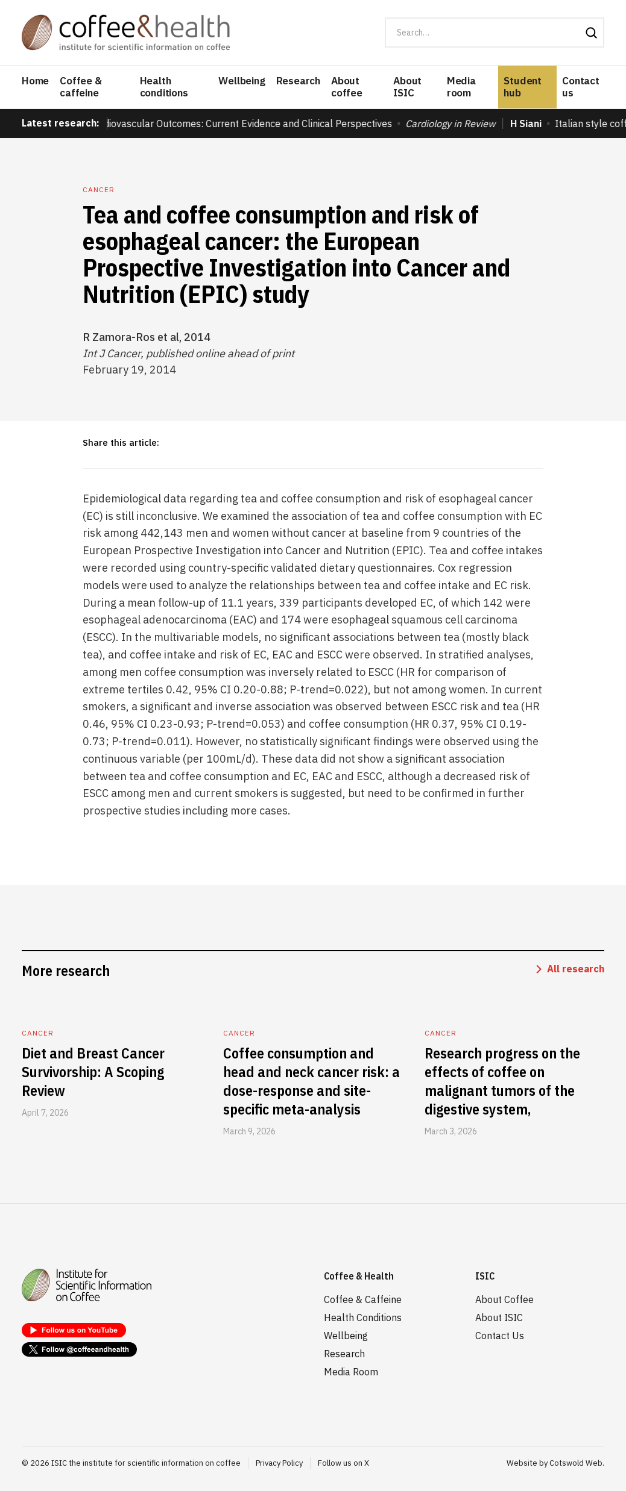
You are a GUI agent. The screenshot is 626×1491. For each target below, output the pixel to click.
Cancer (99, 189)
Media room (461, 86)
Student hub (523, 86)
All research (575, 969)
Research (298, 80)
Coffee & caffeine (80, 86)
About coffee (346, 86)
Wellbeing (241, 80)
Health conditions (164, 86)
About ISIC (407, 86)
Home (35, 80)
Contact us (580, 86)
